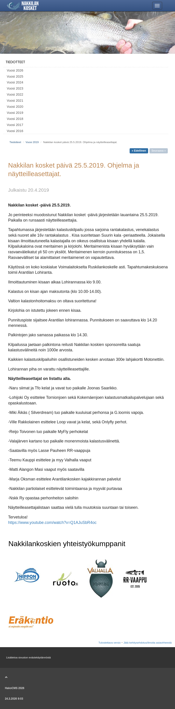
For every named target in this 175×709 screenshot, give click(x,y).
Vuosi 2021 (15, 100)
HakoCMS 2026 (14, 688)
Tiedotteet (15, 62)
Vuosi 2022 (15, 94)
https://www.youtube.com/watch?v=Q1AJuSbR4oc (52, 522)
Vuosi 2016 (15, 131)
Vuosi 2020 (15, 106)
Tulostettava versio (109, 642)
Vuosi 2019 (15, 112)
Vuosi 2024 (15, 82)
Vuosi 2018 (15, 119)
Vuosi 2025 (15, 76)
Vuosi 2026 (15, 70)
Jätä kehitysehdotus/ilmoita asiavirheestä (148, 642)
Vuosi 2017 (15, 125)
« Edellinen (139, 150)
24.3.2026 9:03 (14, 698)
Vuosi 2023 (15, 88)
